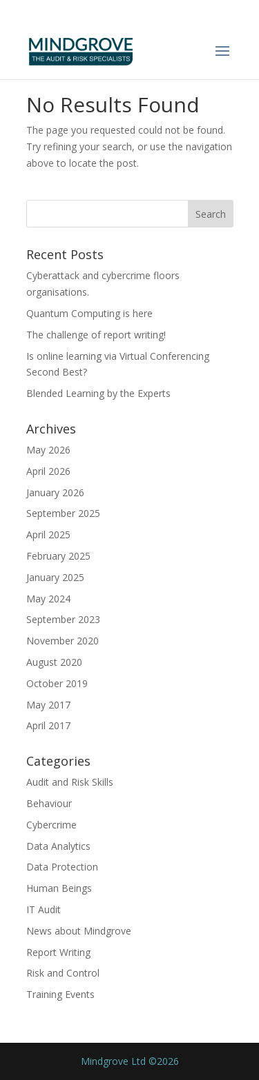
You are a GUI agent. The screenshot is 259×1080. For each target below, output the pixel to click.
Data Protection (62, 866)
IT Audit (43, 909)
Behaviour (49, 803)
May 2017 (48, 704)
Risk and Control (62, 972)
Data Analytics (58, 846)
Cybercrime (51, 824)
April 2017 (48, 725)
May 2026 (48, 449)
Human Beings (59, 888)
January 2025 (55, 577)
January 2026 (55, 492)
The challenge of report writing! (96, 334)
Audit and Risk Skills (69, 781)
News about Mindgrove (78, 930)
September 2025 (63, 513)
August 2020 (54, 662)
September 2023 (63, 619)
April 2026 (48, 471)
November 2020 (62, 640)
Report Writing (58, 952)
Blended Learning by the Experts (98, 393)
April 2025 (48, 534)
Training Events (60, 994)
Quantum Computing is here (89, 313)
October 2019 (57, 683)
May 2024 (48, 598)
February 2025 (58, 555)
